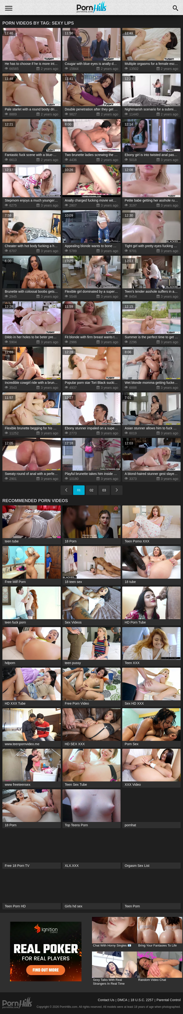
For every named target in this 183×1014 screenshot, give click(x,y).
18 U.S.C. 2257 (142, 1000)
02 (91, 490)
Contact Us (106, 1000)
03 (104, 490)
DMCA (122, 1000)
